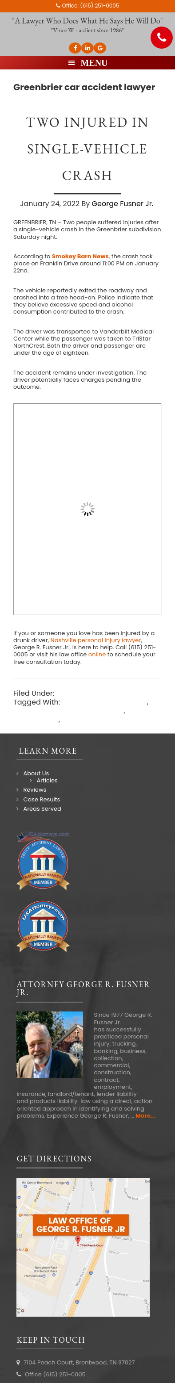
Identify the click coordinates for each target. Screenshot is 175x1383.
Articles (46, 780)
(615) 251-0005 (99, 5)
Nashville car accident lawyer (77, 724)
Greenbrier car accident (104, 702)
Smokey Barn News (80, 256)
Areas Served (42, 809)
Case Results (41, 799)
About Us (36, 773)
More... (145, 1115)
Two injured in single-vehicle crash (87, 149)
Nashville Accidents (90, 693)
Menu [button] (93, 63)
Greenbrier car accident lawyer (68, 711)
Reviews (34, 789)
